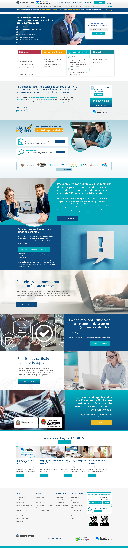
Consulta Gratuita (20, 500)
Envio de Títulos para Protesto (23, 515)
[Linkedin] (106, 6)
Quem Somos (46, 6)
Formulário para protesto (25, 61)
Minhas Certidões (97, 62)
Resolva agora (102, 422)
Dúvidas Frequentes (60, 6)
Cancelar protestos (24, 32)
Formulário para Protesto (22, 518)
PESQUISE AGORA (97, 511)
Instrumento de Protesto (26, 64)
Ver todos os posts (64, 442)
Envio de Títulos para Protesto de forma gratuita (28, 57)
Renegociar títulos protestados (78, 60)
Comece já (60, 141)
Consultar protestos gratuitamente (29, 39)
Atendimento (88, 2)
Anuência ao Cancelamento (22, 508)
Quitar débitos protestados (26, 37)
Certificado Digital (75, 502)
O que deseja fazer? (32, 6)
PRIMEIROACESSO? (109, 2)
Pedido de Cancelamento (50, 56)
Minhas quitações (74, 66)
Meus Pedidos (19, 521)
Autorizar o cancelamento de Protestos (30, 29)
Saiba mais (20, 475)
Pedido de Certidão (98, 56)
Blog (72, 515)
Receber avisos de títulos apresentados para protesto (34, 42)
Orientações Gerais (20, 497)
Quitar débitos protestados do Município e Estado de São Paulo (78, 63)
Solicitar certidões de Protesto (27, 34)
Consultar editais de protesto (42, 510)
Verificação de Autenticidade (26, 68)
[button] (61, 44)
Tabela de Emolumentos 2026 (26, 74)
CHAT (106, 502)
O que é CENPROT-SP (76, 497)
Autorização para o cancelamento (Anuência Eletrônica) (52, 60)
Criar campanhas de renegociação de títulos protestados (79, 73)
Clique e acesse (100, 94)
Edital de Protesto (76, 6)
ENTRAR (99, 2)
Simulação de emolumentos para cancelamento (52, 65)
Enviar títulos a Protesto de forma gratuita (31, 27)
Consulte (60, 152)
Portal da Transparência (94, 6)
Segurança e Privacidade (76, 505)
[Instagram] (111, 6)
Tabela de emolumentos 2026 (24, 542)
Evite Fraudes (74, 508)
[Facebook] (108, 6)
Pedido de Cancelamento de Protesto (24, 505)
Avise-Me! (22, 71)
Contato (73, 518)
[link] (64, 10)
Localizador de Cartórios (76, 510)
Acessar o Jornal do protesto (62, 508)
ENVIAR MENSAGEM (95, 502)
